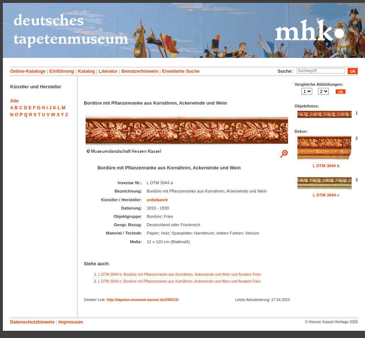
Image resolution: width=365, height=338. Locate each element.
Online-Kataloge (28, 71)
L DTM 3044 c (326, 195)
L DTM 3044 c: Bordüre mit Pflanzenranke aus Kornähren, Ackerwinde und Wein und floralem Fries (179, 281)
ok (340, 91)
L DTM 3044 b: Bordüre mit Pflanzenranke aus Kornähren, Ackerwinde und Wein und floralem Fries (179, 274)
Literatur (108, 71)
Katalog (86, 71)
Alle (14, 100)
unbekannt (157, 200)
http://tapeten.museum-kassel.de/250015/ (143, 300)
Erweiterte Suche (180, 71)
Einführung (62, 71)
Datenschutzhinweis (32, 322)
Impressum (70, 322)
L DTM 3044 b (326, 166)
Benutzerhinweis (139, 71)
